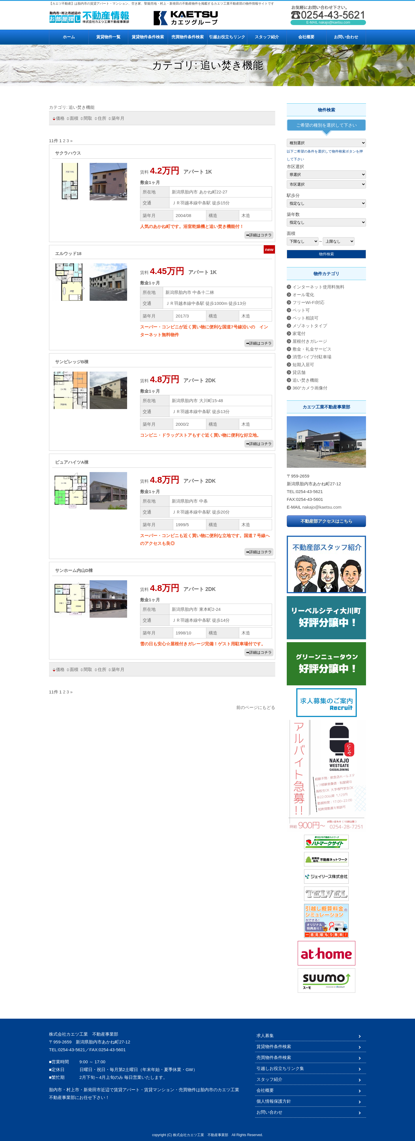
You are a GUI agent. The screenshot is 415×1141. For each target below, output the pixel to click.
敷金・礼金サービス (312, 349)
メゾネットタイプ (310, 325)
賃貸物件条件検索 (148, 37)
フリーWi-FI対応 (309, 302)
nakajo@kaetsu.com (334, 22)
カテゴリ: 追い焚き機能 (72, 107)
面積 (72, 118)
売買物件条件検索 (187, 37)
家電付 (299, 333)
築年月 (115, 118)
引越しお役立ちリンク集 (280, 1068)
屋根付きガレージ (310, 341)
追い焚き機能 (305, 380)
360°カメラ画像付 (310, 387)
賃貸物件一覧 (108, 37)
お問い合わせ (346, 37)
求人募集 (265, 1035)
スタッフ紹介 (267, 37)
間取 (86, 118)
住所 (100, 118)
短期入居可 (303, 364)
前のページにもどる (255, 707)
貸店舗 (299, 372)
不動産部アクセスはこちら (326, 521)
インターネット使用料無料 (318, 286)
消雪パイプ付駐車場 (312, 356)
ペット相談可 (305, 317)
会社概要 (306, 37)
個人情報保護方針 (273, 1101)
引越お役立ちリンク (227, 37)
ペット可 (301, 310)
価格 (58, 118)
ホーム (69, 37)
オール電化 (303, 294)
